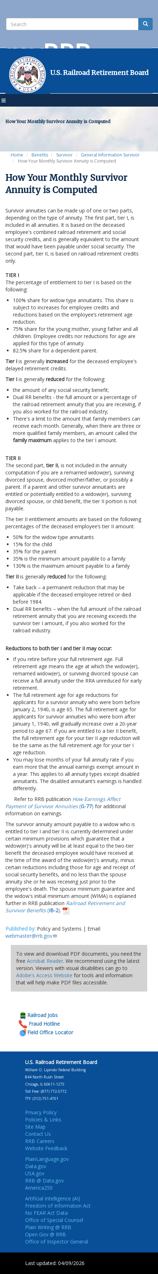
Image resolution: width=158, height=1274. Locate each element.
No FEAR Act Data (46, 1212)
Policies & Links (43, 1119)
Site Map (35, 1126)
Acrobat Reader (45, 960)
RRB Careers (39, 1141)
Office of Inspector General (56, 1241)
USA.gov (34, 1173)
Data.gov (35, 1166)
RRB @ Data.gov (44, 1180)
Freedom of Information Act (58, 1205)
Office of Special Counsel (54, 1220)
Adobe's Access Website (44, 975)
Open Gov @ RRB (45, 1234)
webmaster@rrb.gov (31, 935)
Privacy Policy (41, 1112)
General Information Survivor (110, 155)
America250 (39, 1187)
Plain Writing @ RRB (48, 1227)
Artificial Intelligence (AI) (52, 1198)
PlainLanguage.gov (47, 1159)
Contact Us (38, 1133)
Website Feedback (46, 1148)
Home (17, 155)
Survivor (64, 155)
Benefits (40, 155)
